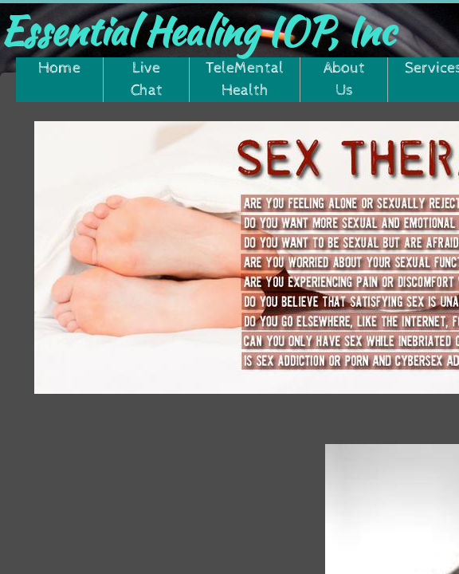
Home (59, 68)
